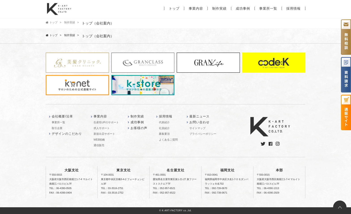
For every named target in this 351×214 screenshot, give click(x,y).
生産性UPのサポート (106, 122)
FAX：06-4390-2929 (268, 192)
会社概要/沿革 (62, 116)
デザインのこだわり (67, 133)
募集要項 (164, 133)
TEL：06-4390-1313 (268, 188)
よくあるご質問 (168, 139)
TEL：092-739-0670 (216, 188)
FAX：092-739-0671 (216, 192)
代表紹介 (164, 122)
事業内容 (196, 8)
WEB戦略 (99, 139)
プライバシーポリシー (202, 133)
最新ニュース (199, 116)
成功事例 (243, 8)
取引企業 (57, 128)
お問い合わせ (199, 122)
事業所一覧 (268, 8)
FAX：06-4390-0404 (60, 192)
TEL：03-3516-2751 (112, 188)
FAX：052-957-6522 (164, 192)
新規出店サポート (104, 133)
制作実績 (219, 8)
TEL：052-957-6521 (164, 188)
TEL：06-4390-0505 (60, 188)
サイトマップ (197, 128)
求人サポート (102, 128)
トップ (174, 8)
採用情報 (293, 8)
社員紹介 (164, 128)
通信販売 (99, 145)
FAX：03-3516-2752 (112, 192)
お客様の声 (139, 128)
